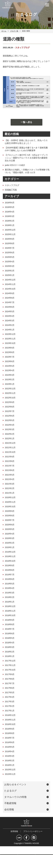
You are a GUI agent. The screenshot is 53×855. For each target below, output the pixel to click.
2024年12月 (10, 280)
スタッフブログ (22, 47)
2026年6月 (9, 202)
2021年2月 (9, 488)
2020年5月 (9, 529)
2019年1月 (9, 602)
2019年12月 (10, 552)
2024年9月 (9, 293)
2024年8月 (9, 298)
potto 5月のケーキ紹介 (15, 165)
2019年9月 (9, 565)
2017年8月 (9, 679)
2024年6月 (9, 307)
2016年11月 (10, 720)
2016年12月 (10, 715)
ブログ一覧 (14, 31)
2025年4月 (9, 261)
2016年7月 (9, 738)
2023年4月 (9, 370)
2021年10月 (10, 452)
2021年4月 (9, 479)
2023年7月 (9, 357)
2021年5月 (9, 475)
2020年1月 (9, 547)
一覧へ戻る (26, 122)
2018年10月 (10, 615)
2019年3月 (9, 593)
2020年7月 (9, 520)
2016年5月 (9, 747)
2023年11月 (10, 339)
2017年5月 (9, 692)
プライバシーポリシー (32, 831)
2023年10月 (10, 343)
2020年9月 (9, 511)
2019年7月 (9, 574)
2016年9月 (9, 729)
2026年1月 (9, 225)
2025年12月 (10, 230)
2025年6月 (9, 252)
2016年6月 (9, 742)
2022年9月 (9, 402)
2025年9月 (9, 239)
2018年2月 (9, 652)
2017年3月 (9, 701)
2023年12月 (10, 334)
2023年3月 (9, 375)
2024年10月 (10, 289)
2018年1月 (9, 656)
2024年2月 (9, 325)
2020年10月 (10, 506)
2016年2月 (9, 760)
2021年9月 (9, 457)
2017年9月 (9, 674)
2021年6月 (9, 470)
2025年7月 (9, 248)
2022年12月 (10, 388)
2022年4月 (9, 425)
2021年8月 (9, 461)
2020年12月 (10, 497)
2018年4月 (9, 642)
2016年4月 (9, 751)
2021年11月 (10, 447)
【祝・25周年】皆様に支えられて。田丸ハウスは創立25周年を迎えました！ (26, 141)
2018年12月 (10, 606)
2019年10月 (10, 561)
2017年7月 (9, 683)
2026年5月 (9, 207)
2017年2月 (9, 706)
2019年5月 (9, 584)
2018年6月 (9, 633)
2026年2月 (9, 221)
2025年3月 (9, 266)
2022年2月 (9, 434)
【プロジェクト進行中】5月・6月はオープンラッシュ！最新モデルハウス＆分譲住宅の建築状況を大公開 (26, 158)
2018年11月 (10, 611)
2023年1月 (9, 384)
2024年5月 (9, 311)
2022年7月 (9, 411)
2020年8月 (9, 515)
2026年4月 (9, 212)
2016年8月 (9, 733)
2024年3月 (9, 320)
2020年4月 (9, 534)
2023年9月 (9, 348)
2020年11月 (10, 502)
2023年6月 (9, 361)
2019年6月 (9, 579)
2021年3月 (9, 484)
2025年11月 (10, 234)
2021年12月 (10, 443)
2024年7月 (9, 302)
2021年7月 (9, 466)
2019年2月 (9, 597)
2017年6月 (9, 688)
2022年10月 (10, 398)
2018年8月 (9, 624)
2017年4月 (9, 697)
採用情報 (14, 831)
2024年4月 (9, 316)
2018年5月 (9, 638)
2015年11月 (10, 774)
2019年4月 (9, 588)
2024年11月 (10, 284)
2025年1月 (9, 275)
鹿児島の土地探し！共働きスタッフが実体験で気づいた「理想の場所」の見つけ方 (27, 171)
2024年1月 (9, 330)
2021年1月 (9, 493)
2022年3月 (9, 429)
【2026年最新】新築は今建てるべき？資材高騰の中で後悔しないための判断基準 (26, 149)
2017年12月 (10, 661)
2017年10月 (10, 670)
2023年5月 (9, 366)
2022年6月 (9, 416)
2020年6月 (9, 525)
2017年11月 (10, 665)
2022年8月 (9, 407)
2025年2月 (9, 271)
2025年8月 (9, 243)
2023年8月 (9, 352)
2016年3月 (9, 756)
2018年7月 (9, 629)
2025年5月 (9, 257)
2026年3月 (9, 216)
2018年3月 (9, 647)
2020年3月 (9, 538)
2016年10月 (10, 724)
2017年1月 (9, 711)
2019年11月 (10, 556)
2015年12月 (10, 769)
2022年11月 (10, 393)
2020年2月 (9, 543)
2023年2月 (9, 379)
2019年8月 (9, 570)
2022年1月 (9, 438)
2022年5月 (9, 420)
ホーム (3, 31)
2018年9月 (9, 620)
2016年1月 (9, 765)
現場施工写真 (11, 190)
